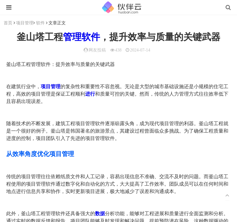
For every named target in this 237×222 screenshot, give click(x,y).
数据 (100, 213)
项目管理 (24, 23)
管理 (72, 37)
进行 (90, 94)
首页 (8, 23)
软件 (40, 23)
